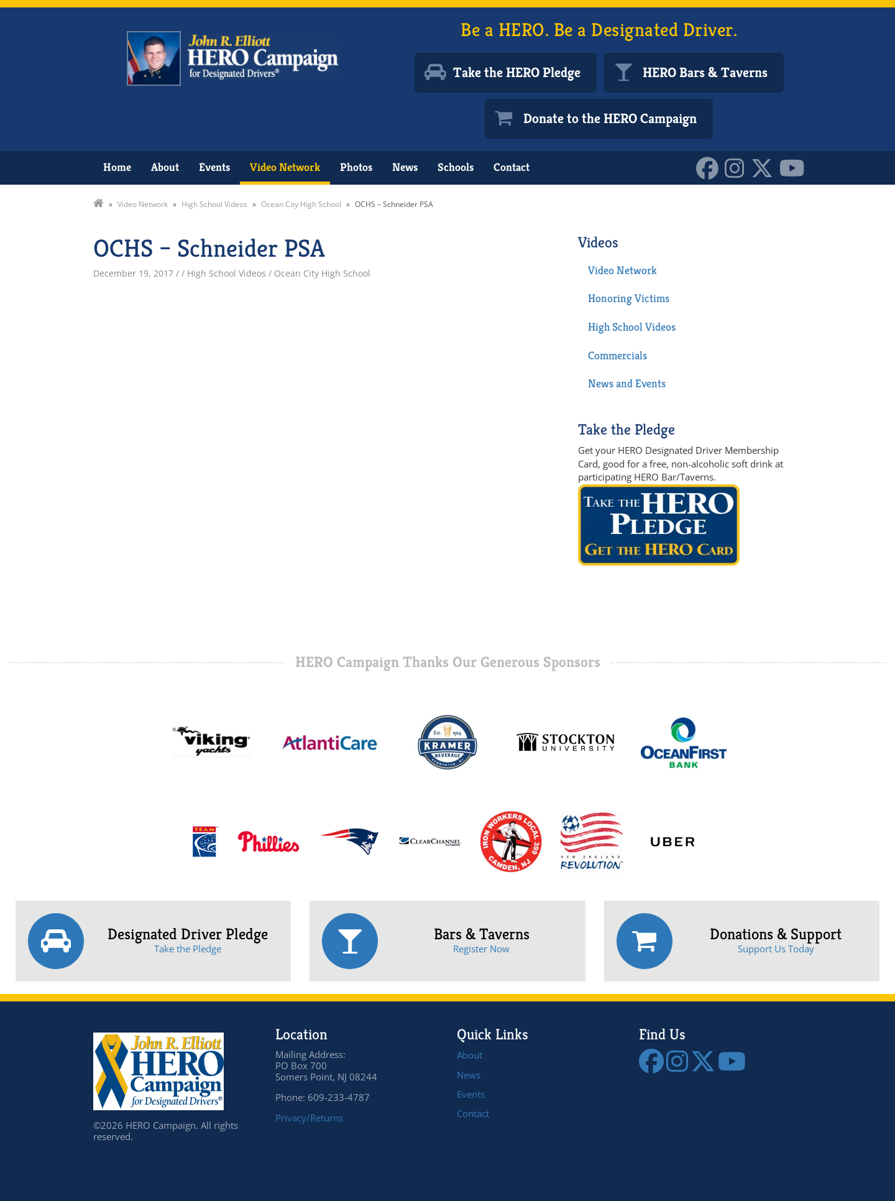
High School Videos (632, 327)
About (165, 167)
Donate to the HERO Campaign (610, 118)
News (405, 167)
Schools (456, 167)
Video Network (285, 167)
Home (117, 167)
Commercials (617, 355)
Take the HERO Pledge (517, 72)
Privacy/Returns (309, 1117)
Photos (356, 167)
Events (214, 167)
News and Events (627, 383)
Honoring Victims (628, 298)
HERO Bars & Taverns (705, 72)
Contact (511, 167)
